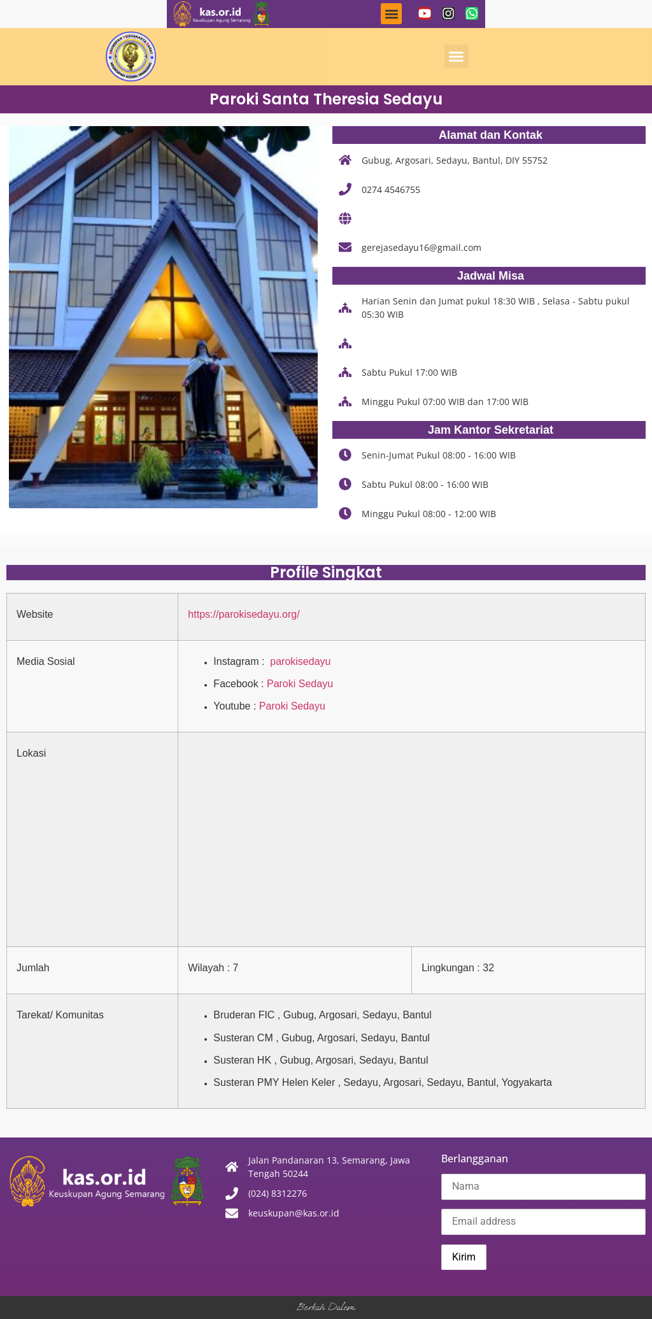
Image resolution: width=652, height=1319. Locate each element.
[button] (391, 13)
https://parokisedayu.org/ (243, 614)
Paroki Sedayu (300, 683)
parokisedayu (299, 661)
